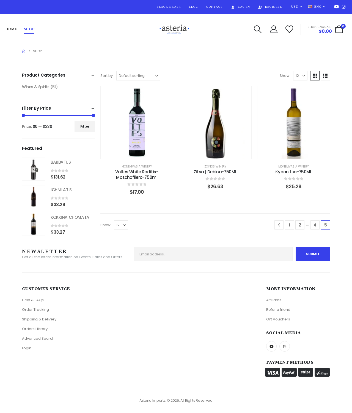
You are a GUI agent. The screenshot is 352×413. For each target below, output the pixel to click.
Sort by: (107, 75)
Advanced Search (38, 338)
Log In (240, 6)
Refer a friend (278, 309)
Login (26, 348)
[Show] (300, 75)
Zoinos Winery (215, 166)
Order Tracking (35, 309)
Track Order (169, 6)
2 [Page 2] (300, 225)
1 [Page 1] (289, 225)
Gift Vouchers (278, 319)
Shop (29, 29)
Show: (285, 75)
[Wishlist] (289, 29)
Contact (214, 6)
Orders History (35, 328)
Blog (193, 6)
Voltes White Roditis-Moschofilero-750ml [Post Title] (136, 174)
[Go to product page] (33, 169)
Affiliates (273, 300)
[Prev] (279, 225)
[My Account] (273, 29)
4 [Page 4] (315, 225)
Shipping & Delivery (39, 319)
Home (11, 29)
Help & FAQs (33, 300)
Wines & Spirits (36, 87)
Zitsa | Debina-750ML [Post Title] (215, 172)
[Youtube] (336, 6)
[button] (257, 29)
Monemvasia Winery (137, 166)
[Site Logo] (174, 29)
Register (270, 6)
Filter (84, 126)
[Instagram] (343, 6)
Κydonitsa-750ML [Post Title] (293, 172)
